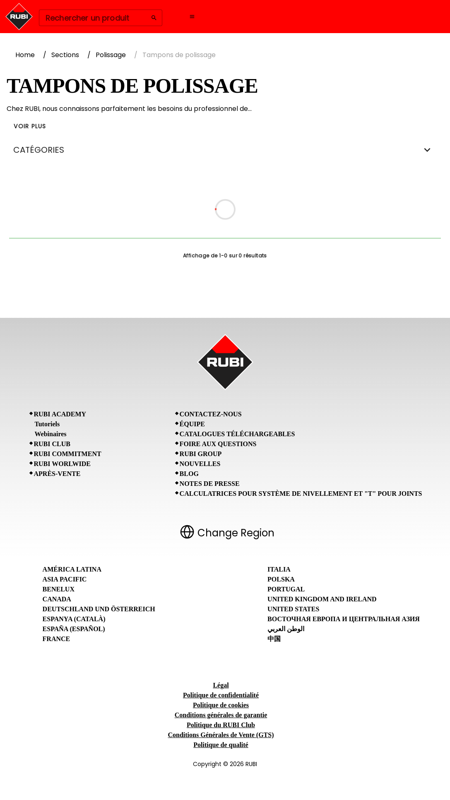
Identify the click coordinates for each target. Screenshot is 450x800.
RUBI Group (201, 453)
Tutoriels (47, 424)
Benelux (59, 589)
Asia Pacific (65, 579)
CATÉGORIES (225, 150)
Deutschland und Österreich (99, 609)
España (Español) (74, 628)
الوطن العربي (285, 628)
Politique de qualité (220, 744)
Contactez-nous (211, 414)
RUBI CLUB (52, 443)
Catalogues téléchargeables (237, 433)
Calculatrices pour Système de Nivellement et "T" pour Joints (301, 493)
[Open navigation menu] (192, 16)
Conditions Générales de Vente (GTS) (221, 734)
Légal (221, 685)
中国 (274, 638)
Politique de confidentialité (221, 695)
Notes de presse (210, 483)
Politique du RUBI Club (221, 724)
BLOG (189, 473)
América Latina (72, 569)
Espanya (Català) (74, 618)
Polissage (111, 55)
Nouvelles (200, 463)
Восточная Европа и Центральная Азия (343, 618)
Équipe (192, 424)
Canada (57, 599)
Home (25, 55)
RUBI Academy (60, 414)
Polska (281, 579)
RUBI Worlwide (62, 463)
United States (293, 609)
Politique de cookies (221, 705)
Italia (279, 569)
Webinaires (51, 433)
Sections (65, 55)
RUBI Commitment (67, 453)
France (56, 638)
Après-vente (57, 473)
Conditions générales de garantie (221, 714)
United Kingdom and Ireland (322, 599)
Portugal (286, 589)
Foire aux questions (218, 443)
